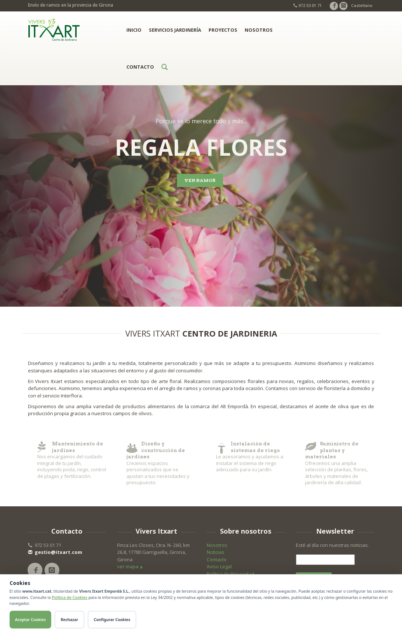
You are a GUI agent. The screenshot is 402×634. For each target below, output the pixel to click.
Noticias (215, 552)
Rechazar (69, 619)
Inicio (133, 30)
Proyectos (223, 30)
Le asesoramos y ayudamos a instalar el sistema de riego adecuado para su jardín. (250, 457)
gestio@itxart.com (55, 552)
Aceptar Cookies (30, 619)
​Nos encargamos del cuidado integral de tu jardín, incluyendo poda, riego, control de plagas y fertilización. (71, 460)
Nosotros (259, 30)
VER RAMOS (200, 180)
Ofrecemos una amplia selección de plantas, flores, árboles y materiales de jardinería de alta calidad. (339, 463)
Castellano (362, 5)
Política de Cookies (69, 597)
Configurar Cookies (112, 619)
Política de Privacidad (230, 574)
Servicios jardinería (175, 30)
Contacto (140, 66)
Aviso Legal (219, 566)
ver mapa (130, 566)
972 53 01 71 (307, 5)
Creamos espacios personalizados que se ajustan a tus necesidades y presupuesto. (161, 463)
